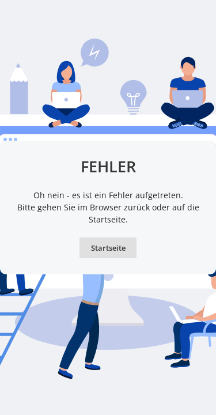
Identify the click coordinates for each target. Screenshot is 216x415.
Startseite (108, 248)
